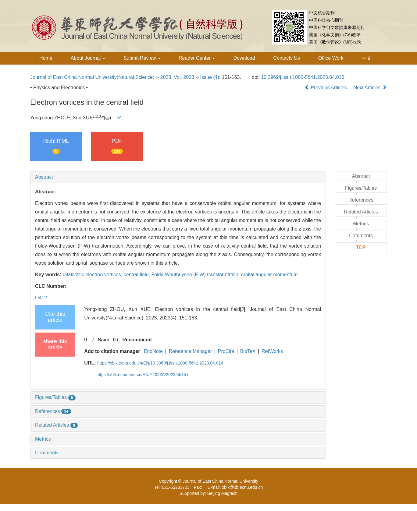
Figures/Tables (55, 397)
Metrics (43, 439)
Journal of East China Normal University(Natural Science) (92, 77)
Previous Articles (326, 87)
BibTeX (248, 351)
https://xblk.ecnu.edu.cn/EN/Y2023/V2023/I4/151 (142, 374)
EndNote (153, 351)
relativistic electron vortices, (93, 274)
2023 (165, 77)
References (53, 411)
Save (103, 339)
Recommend (137, 339)
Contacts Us (286, 58)
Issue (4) (209, 77)
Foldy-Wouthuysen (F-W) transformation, (196, 274)
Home (45, 58)
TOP (361, 247)
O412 (41, 297)
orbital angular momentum (269, 274)
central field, (137, 274)
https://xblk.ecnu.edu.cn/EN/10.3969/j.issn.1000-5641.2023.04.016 (160, 363)
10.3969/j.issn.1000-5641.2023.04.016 (302, 77)
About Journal (88, 58)
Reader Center (197, 58)
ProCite (226, 351)
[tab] (178, 177)
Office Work (331, 58)
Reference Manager (190, 351)
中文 (367, 58)
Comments (47, 452)
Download (244, 58)
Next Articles (370, 87)
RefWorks (272, 351)
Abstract (44, 177)
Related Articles (56, 425)
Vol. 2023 (184, 77)
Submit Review (141, 58)
